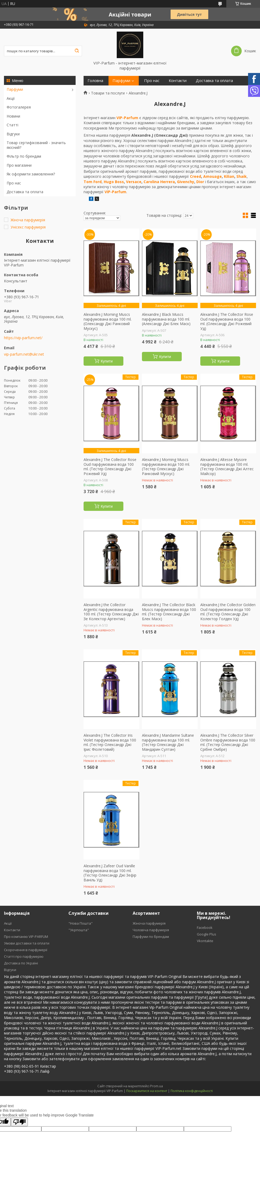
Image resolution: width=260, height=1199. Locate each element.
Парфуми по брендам (151, 936)
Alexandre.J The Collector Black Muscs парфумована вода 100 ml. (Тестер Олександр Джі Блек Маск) (169, 611)
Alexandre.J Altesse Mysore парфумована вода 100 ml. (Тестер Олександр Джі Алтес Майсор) (227, 466)
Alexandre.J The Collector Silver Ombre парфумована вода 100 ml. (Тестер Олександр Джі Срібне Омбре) (227, 742)
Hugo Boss (114, 181)
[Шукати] (76, 51)
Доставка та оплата (25, 191)
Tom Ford (93, 181)
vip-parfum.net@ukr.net (24, 354)
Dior (200, 181)
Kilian (229, 176)
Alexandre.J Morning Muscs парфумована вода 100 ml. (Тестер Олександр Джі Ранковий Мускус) (166, 466)
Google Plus (206, 934)
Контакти (178, 81)
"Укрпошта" (78, 930)
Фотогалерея (19, 107)
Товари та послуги (108, 93)
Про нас (14, 183)
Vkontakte (205, 940)
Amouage (212, 176)
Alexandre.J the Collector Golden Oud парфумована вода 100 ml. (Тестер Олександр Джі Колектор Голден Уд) (227, 611)
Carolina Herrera (159, 181)
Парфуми (15, 89)
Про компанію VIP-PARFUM (26, 936)
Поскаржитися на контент (146, 1091)
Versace (133, 181)
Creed (195, 176)
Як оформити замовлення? (31, 173)
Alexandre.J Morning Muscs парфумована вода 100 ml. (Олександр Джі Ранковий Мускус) (108, 321)
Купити (107, 361)
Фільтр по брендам (24, 156)
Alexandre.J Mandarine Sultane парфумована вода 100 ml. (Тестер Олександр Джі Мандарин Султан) (168, 742)
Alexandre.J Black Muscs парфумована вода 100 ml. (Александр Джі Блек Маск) (166, 319)
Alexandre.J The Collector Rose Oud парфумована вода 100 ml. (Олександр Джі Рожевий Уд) (226, 321)
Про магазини (19, 165)
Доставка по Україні (21, 963)
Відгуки (13, 133)
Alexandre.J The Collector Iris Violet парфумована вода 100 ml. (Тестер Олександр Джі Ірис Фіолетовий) (110, 742)
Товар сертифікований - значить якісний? (36, 145)
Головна (95, 81)
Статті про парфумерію (24, 956)
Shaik (241, 176)
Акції (11, 98)
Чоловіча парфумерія (151, 930)
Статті (12, 124)
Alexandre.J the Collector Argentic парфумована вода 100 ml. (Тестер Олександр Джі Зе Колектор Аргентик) (111, 611)
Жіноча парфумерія (149, 923)
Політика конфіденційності (192, 1091)
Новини (13, 116)
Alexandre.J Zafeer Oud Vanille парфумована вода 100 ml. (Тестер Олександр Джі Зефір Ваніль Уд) (110, 873)
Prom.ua (156, 1086)
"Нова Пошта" (80, 923)
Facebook (205, 927)
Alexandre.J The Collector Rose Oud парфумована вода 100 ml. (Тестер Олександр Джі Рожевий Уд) (110, 466)
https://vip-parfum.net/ (23, 337)
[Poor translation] (19, 1122)
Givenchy (185, 181)
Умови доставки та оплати (26, 943)
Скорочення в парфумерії (25, 949)
